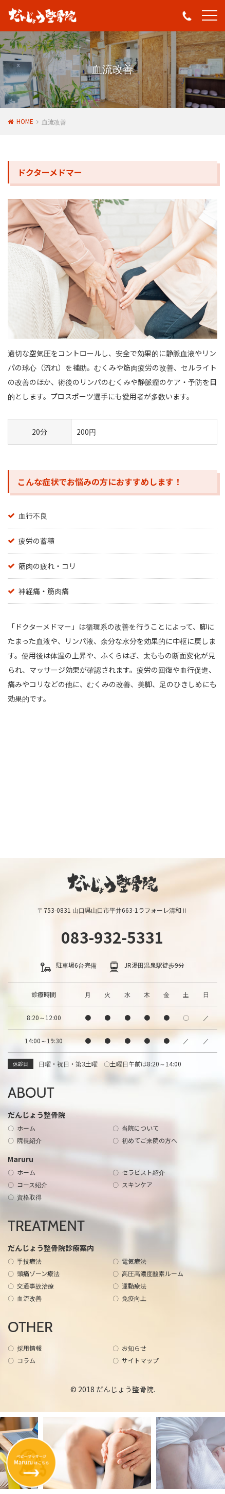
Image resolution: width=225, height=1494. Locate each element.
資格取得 (29, 1196)
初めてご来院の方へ (149, 1140)
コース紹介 (32, 1184)
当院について (140, 1127)
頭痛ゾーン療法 (38, 1273)
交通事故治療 (35, 1285)
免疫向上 (134, 1298)
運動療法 (134, 1285)
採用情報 (29, 1347)
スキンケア (137, 1184)
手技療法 (29, 1261)
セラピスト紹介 (143, 1172)
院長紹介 (29, 1140)
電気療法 (134, 1261)
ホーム (26, 1127)
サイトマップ (140, 1360)
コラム (26, 1360)
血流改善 (29, 1298)
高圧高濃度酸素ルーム (152, 1273)
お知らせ (134, 1347)
